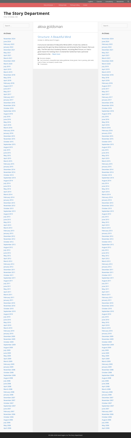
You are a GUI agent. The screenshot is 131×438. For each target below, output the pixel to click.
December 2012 (9, 236)
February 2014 (9, 197)
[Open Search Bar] (128, 1)
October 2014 (8, 175)
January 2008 (8, 395)
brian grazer (74, 60)
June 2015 (7, 153)
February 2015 (9, 164)
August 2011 (8, 281)
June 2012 (7, 253)
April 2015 (7, 158)
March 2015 (8, 161)
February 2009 (9, 364)
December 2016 (9, 103)
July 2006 (7, 422)
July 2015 (7, 150)
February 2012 (9, 264)
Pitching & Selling (74, 5)
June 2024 (7, 41)
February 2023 (9, 44)
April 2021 (7, 55)
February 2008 (9, 392)
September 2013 (10, 211)
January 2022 (8, 47)
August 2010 (8, 314)
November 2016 (9, 105)
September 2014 (10, 178)
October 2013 (8, 208)
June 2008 (7, 384)
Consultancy (109, 1)
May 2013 (7, 222)
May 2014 (7, 189)
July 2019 (7, 66)
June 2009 (7, 353)
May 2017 (7, 91)
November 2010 (9, 306)
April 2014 (7, 192)
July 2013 (7, 217)
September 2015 (10, 144)
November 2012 (9, 239)
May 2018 (7, 78)
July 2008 (7, 381)
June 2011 (7, 286)
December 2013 (9, 203)
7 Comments (43, 64)
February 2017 (9, 97)
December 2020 (9, 61)
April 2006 (7, 428)
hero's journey (82, 60)
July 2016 (7, 116)
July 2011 (7, 283)
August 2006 (8, 420)
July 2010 (7, 317)
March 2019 (8, 72)
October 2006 (8, 417)
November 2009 (9, 339)
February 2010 (9, 331)
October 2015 (8, 142)
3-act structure (44, 60)
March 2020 (8, 64)
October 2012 (8, 242)
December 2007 (9, 397)
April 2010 (7, 325)
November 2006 (9, 414)
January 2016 (8, 133)
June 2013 (7, 219)
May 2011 (7, 289)
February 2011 (9, 297)
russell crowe (58, 62)
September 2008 (10, 375)
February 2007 (9, 411)
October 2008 (8, 372)
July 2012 (7, 250)
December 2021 (9, 50)
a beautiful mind (54, 60)
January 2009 (8, 367)
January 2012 (8, 267)
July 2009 (7, 350)
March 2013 (8, 228)
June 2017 (7, 89)
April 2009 (7, 359)
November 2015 (9, 139)
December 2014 (9, 169)
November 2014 (9, 172)
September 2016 (10, 111)
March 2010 (8, 328)
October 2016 (8, 108)
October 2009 (8, 342)
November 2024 (9, 39)
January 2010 (8, 333)
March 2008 (8, 389)
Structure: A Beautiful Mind (54, 37)
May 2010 (7, 322)
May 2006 (7, 425)
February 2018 (9, 83)
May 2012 (7, 256)
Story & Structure (50, 5)
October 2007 (8, 403)
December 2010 (9, 303)
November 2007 (9, 400)
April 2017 (7, 94)
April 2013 (7, 225)
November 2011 (9, 272)
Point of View (42, 62)
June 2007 (7, 409)
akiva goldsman (64, 60)
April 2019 (7, 69)
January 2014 (8, 200)
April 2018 (7, 80)
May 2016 (7, 122)
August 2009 (8, 347)
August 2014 (8, 181)
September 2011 (10, 278)
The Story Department (26, 13)
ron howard (49, 62)
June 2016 (7, 119)
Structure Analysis (45, 58)
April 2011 (7, 292)
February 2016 (9, 130)
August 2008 (8, 378)
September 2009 (10, 345)
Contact (85, 5)
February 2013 (9, 231)
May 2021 (7, 53)
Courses (99, 1)
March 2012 (8, 261)
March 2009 (8, 361)
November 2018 (9, 75)
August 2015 (8, 147)
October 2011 (8, 275)
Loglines (90, 1)
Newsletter (120, 1)
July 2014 (7, 183)
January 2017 (8, 100)
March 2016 (8, 128)
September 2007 (10, 406)
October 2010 (8, 308)
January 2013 (8, 233)
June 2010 (7, 320)
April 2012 (7, 258)
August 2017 (8, 86)
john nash (91, 60)
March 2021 (8, 58)
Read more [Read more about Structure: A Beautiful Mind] (56, 54)
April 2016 (7, 125)
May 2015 (7, 155)
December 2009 (9, 336)
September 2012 (10, 244)
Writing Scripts (63, 5)
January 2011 (8, 300)
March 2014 (8, 194)
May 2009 (7, 356)
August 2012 (8, 247)
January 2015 (8, 167)
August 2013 (8, 214)
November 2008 (9, 370)
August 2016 (8, 114)
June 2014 (7, 186)
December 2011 (9, 270)
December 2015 (9, 136)
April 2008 (7, 386)
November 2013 (9, 205)
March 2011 (8, 295)
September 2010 (10, 311)
